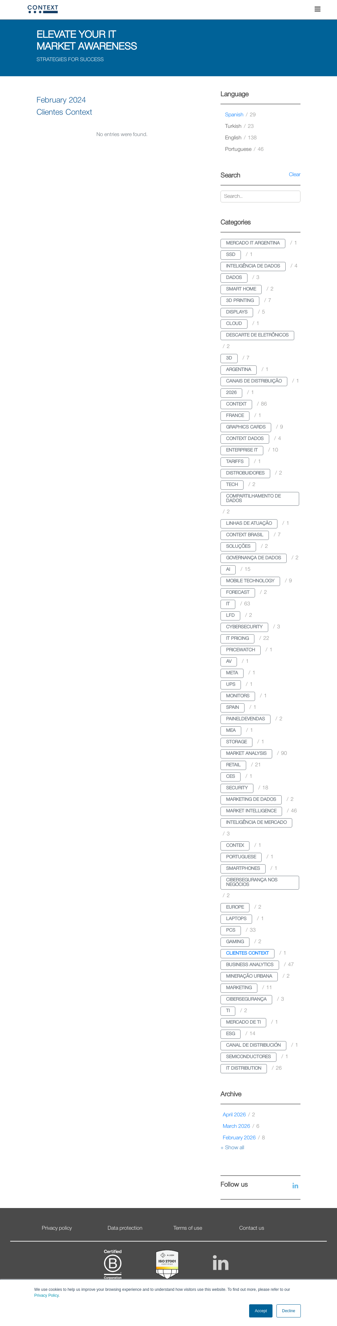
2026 (231, 393)
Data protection (125, 1228)
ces (230, 777)
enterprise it (242, 450)
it (228, 604)
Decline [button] (288, 1311)
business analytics (249, 965)
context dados (245, 439)
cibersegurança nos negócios (251, 882)
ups (230, 685)
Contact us (251, 1228)
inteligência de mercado (256, 823)
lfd (230, 616)
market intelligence (251, 811)
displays (236, 312)
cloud (234, 324)
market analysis (246, 754)
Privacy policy (57, 1228)
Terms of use (187, 1228)
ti (228, 1011)
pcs (230, 930)
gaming (235, 942)
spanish (240, 115)
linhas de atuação (249, 524)
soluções (238, 547)
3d (229, 358)
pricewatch (240, 650)
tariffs (235, 462)
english (241, 138)
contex (235, 846)
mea (231, 731)
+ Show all (232, 1148)
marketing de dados (251, 800)
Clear (294, 175)
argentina (238, 370)
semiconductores (248, 1057)
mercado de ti (243, 1022)
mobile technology (250, 581)
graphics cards (246, 427)
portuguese (244, 149)
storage (236, 742)
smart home (241, 289)
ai (228, 570)
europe (235, 907)
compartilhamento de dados (253, 498)
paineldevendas (245, 719)
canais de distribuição (254, 381)
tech (232, 485)
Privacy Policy (46, 1295)
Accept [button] (261, 1311)
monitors (237, 696)
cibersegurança (246, 999)
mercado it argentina (253, 243)
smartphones (243, 869)
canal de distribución (253, 1045)
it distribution (243, 1068)
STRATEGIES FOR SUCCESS (70, 60)
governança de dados (253, 558)
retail (233, 765)
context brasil (244, 535)
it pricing (237, 639)
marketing (239, 988)
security (237, 788)
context (236, 404)
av (228, 662)
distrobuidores (245, 473)
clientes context (247, 953)
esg (230, 1034)
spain (232, 708)
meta (232, 673)
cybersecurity (244, 627)
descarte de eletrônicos (257, 335)
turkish (239, 126)
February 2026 (244, 1138)
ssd (230, 255)
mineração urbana (249, 976)
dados (234, 278)
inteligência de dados (253, 266)
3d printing (240, 301)
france (235, 416)
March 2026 (241, 1126)
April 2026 (239, 1115)
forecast (237, 593)
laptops (236, 919)
